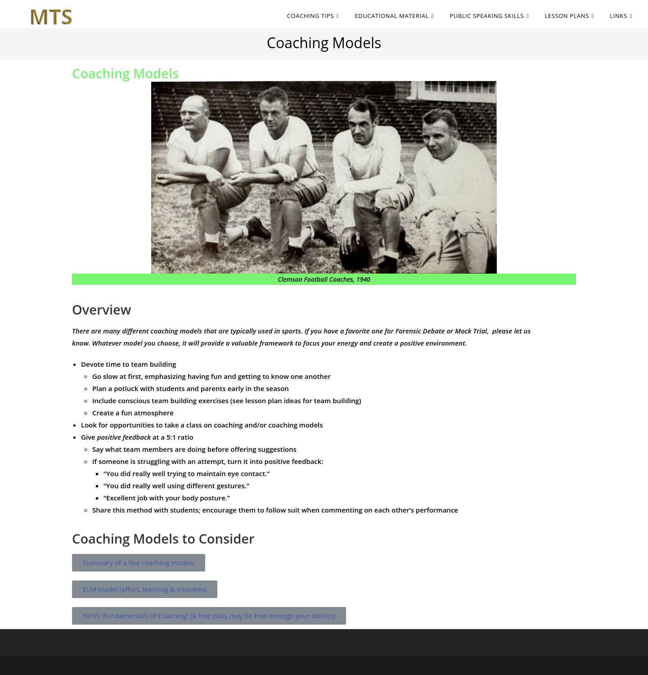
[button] (138, 563)
